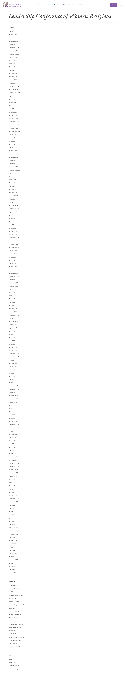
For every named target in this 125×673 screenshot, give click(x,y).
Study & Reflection (15, 640)
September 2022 (14, 170)
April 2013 (12, 505)
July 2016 (12, 405)
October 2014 (13, 470)
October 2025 (13, 51)
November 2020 (14, 241)
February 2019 (13, 309)
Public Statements (15, 634)
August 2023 (13, 135)
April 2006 (12, 550)
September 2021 (14, 209)
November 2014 (14, 466)
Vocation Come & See (16, 647)
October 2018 (13, 321)
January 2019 (13, 312)
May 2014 (12, 486)
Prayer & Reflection (15, 627)
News (10, 621)
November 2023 (14, 125)
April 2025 (12, 70)
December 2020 (14, 238)
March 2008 (13, 541)
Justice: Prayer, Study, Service (18, 605)
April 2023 (12, 147)
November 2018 (14, 318)
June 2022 (12, 180)
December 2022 (14, 160)
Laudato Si (12, 608)
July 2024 (12, 99)
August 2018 (13, 328)
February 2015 (13, 457)
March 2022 (13, 189)
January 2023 (13, 157)
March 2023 (13, 151)
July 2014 (12, 479)
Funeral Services (14, 602)
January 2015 (13, 460)
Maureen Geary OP (15, 614)
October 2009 (13, 534)
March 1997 (12, 557)
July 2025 (12, 60)
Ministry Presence (14, 618)
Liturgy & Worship (14, 611)
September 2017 (14, 363)
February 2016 (13, 421)
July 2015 (12, 441)
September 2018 (14, 325)
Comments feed (14, 665)
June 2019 (12, 296)
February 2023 (13, 154)
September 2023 (14, 131)
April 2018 (12, 341)
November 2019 (14, 280)
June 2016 (12, 408)
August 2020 (13, 251)
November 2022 (14, 164)
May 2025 (12, 67)
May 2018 (12, 338)
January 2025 (13, 80)
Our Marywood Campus (16, 624)
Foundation (12, 598)
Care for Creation (14, 589)
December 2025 (14, 44)
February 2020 (13, 270)
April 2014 (12, 489)
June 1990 (12, 563)
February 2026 (13, 38)
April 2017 (12, 379)
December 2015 (14, 425)
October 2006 (13, 547)
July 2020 (12, 254)
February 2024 (13, 115)
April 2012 (12, 508)
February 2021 (13, 231)
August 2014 (13, 476)
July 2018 (12, 331)
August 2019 (13, 289)
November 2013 (14, 499)
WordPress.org (13, 669)
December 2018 (14, 315)
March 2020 (13, 267)
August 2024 (13, 96)
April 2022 (12, 186)
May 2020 (12, 260)
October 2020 (13, 244)
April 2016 (12, 415)
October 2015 (13, 431)
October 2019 (13, 283)
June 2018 (12, 334)
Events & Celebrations (16, 595)
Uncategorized (13, 643)
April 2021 (12, 225)
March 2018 (12, 344)
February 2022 (13, 193)
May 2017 (12, 376)
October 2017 (13, 360)
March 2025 (13, 73)
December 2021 (14, 199)
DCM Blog (12, 592)
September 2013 (14, 502)
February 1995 (13, 560)
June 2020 (12, 257)
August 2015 (13, 437)
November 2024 (14, 86)
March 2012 (12, 512)
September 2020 (14, 247)
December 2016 (14, 389)
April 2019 (12, 302)
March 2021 (12, 228)
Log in (10, 659)
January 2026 (13, 41)
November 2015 (14, 428)
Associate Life (13, 585)
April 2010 (12, 524)
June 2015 (12, 444)
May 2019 (12, 299)
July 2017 (12, 370)
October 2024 (13, 89)
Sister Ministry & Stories (16, 637)
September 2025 (14, 54)
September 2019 (14, 286)
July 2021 (12, 215)
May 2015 (12, 447)
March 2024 (13, 112)
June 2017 (12, 373)
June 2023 (12, 141)
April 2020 (12, 263)
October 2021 (13, 205)
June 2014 (12, 483)
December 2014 (14, 463)
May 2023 (12, 144)
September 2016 (14, 399)
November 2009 (14, 531)
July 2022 (12, 176)
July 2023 (12, 138)
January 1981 (13, 573)
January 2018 (13, 350)
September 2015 (14, 434)
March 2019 (12, 305)
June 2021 (12, 218)
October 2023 (13, 128)
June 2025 (12, 64)
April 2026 (12, 31)
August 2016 (13, 402)
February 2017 (13, 386)
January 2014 (13, 495)
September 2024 (14, 93)
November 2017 (14, 357)
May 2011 (11, 518)
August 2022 (13, 173)
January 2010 (13, 528)
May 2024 (12, 106)
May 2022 (12, 183)
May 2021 (12, 222)
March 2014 (12, 492)
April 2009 (12, 537)
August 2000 (13, 553)
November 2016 (14, 392)
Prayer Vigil (12, 631)
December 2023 (14, 122)
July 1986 (12, 566)
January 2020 (13, 273)
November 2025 (14, 48)
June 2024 (12, 102)
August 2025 (13, 57)
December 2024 (14, 83)
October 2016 (13, 396)
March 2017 (12, 383)
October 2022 (13, 167)
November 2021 (14, 202)
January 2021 (13, 234)
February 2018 (13, 347)
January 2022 (13, 196)
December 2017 (14, 354)
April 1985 (12, 569)
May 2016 (12, 412)
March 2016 (12, 418)
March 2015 (12, 454)
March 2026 (13, 35)
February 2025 (13, 77)
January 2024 (13, 118)
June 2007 (12, 544)
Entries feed (12, 662)
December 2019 (14, 276)
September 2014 (14, 473)
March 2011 (12, 521)
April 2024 (12, 109)
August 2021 (13, 212)
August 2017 (13, 367)
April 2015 (12, 450)
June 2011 (12, 515)
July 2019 (12, 292)
